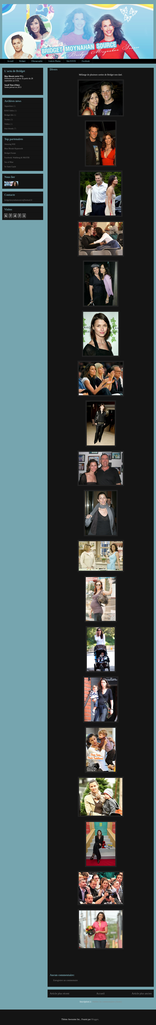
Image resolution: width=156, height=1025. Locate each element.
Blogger (94, 1019)
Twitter (7, 120)
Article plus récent (59, 993)
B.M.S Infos (9, 111)
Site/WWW (71, 61)
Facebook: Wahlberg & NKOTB (16, 158)
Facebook (86, 61)
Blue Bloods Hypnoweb (13, 149)
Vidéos (7, 124)
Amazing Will (9, 144)
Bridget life (8, 115)
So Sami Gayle (10, 167)
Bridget (22, 61)
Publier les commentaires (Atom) (107, 1001)
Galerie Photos (54, 61)
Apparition (8, 106)
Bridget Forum (10, 153)
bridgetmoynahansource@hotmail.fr (18, 200)
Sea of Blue (8, 162)
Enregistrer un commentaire (65, 980)
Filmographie (36, 61)
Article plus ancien (142, 993)
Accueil (10, 61)
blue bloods (8, 129)
